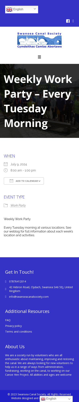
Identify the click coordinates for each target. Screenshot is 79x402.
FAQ (7, 320)
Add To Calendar (24, 181)
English (14, 9)
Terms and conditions (18, 331)
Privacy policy (13, 326)
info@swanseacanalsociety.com (29, 296)
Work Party (18, 205)
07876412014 (17, 281)
